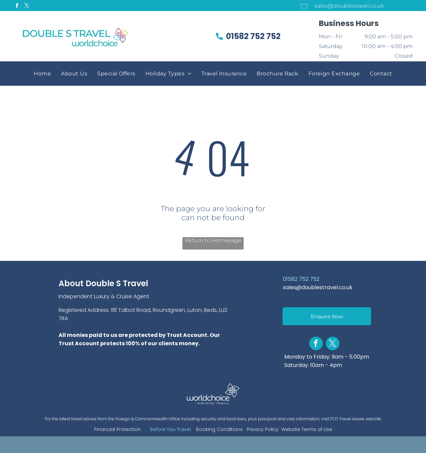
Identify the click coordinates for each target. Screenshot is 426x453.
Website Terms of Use (306, 429)
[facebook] (17, 6)
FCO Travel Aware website (355, 419)
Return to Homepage (213, 240)
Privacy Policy (263, 429)
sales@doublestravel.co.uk (317, 287)
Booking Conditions (219, 429)
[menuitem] (42, 73)
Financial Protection (117, 429)
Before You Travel (170, 429)
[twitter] (26, 6)
